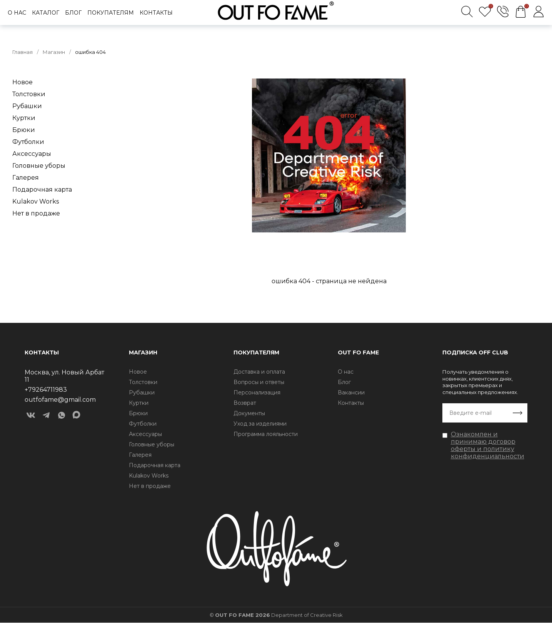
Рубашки (27, 106)
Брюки (23, 130)
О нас (17, 12)
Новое (22, 82)
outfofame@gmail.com (60, 399)
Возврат (244, 402)
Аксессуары (31, 153)
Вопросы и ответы (258, 382)
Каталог (45, 12)
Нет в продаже (36, 213)
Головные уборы (38, 165)
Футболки (28, 141)
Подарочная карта (42, 189)
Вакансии (351, 392)
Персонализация (256, 392)
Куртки (23, 118)
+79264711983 (46, 389)
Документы (249, 413)
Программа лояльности (265, 434)
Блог (73, 12)
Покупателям (110, 12)
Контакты (156, 12)
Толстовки (28, 94)
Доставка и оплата (259, 371)
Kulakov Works (35, 201)
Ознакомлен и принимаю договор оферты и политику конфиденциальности (487, 445)
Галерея (25, 177)
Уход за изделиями (260, 423)
